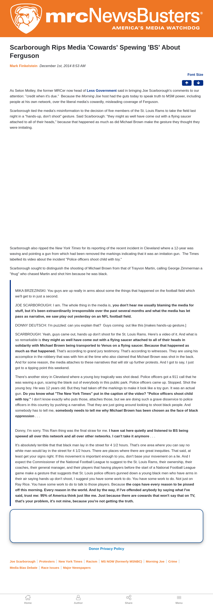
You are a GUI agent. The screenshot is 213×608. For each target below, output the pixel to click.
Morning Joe (155, 561)
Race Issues (50, 567)
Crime (172, 561)
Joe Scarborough (22, 561)
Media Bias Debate (23, 567)
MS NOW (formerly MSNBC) (121, 561)
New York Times (70, 561)
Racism (91, 561)
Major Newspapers (77, 567)
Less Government (102, 91)
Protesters (47, 561)
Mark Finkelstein (23, 66)
